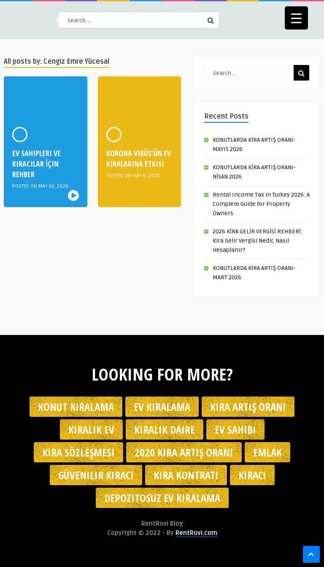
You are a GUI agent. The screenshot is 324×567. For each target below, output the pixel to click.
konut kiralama (76, 407)
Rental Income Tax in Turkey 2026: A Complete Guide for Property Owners (261, 204)
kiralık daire (164, 429)
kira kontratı (186, 475)
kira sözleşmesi (78, 452)
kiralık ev (91, 429)
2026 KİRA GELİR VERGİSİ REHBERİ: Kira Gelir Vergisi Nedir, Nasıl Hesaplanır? (257, 241)
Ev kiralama (162, 407)
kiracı (252, 475)
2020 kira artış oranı (184, 452)
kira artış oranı (248, 407)
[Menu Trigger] (296, 18)
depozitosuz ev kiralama (162, 498)
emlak (267, 452)
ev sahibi (235, 429)
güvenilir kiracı (96, 475)
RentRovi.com (196, 533)
